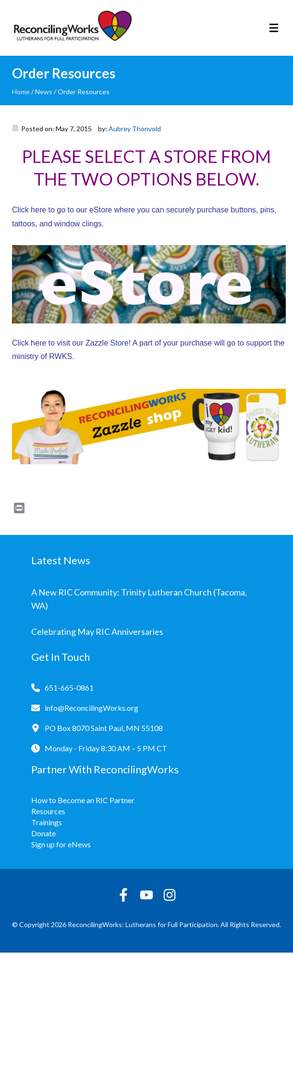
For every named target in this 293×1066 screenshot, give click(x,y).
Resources (48, 811)
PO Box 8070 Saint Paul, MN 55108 (104, 727)
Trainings (46, 822)
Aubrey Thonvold (135, 128)
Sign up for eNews (61, 844)
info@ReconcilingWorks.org (91, 707)
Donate (43, 833)
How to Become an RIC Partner (82, 800)
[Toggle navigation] (274, 28)
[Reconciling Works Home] (72, 28)
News (43, 91)
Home (21, 91)
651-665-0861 (69, 687)
